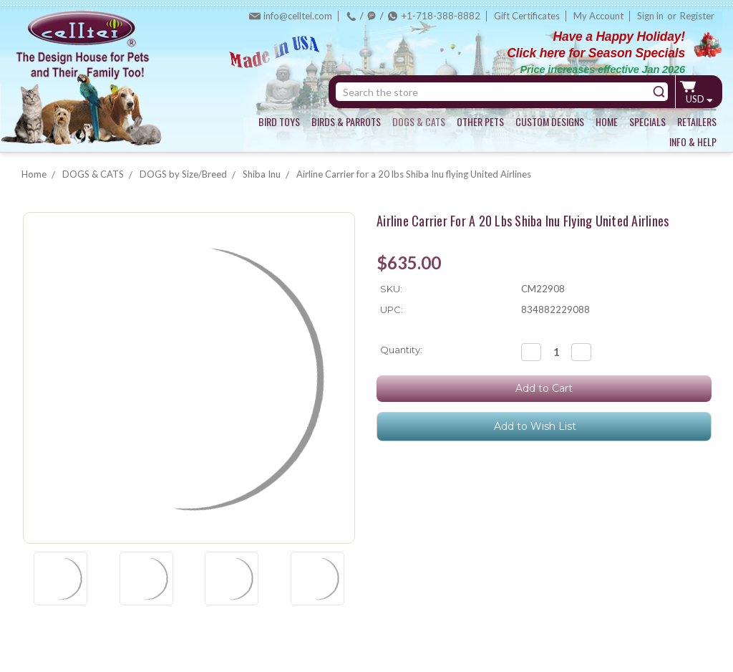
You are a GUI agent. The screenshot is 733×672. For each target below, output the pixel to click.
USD (699, 99)
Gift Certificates (527, 16)
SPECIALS (647, 121)
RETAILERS (697, 121)
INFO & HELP (693, 141)
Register (697, 16)
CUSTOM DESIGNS (549, 121)
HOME (607, 121)
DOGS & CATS (418, 121)
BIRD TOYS (279, 121)
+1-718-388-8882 (441, 16)
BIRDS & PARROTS (346, 121)
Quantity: (401, 349)
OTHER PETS (480, 121)
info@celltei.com (297, 16)
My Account (598, 16)
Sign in (650, 16)
